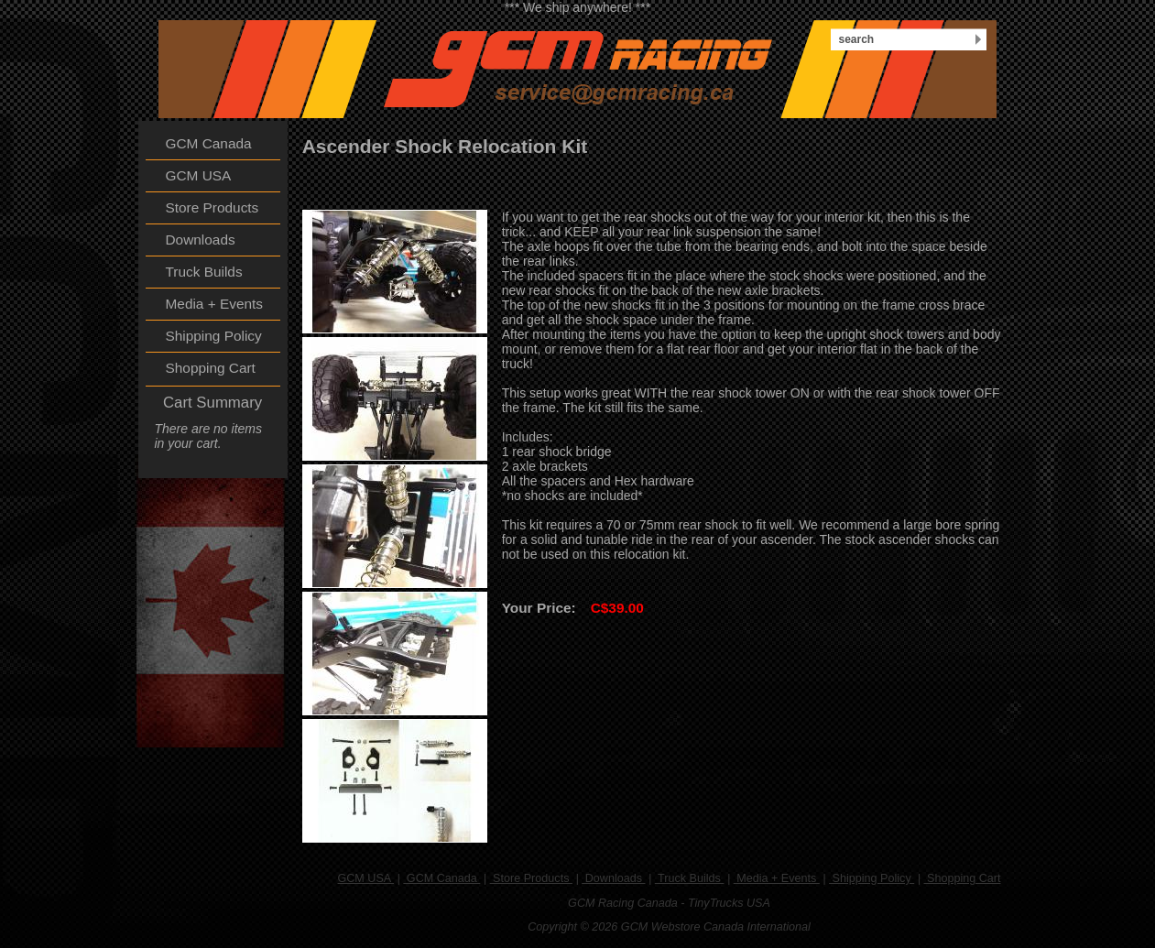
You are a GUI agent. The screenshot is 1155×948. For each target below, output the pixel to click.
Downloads (613, 878)
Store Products (531, 878)
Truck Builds (690, 878)
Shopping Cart (962, 878)
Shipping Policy (871, 878)
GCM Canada (441, 878)
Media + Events (777, 878)
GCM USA (365, 878)
